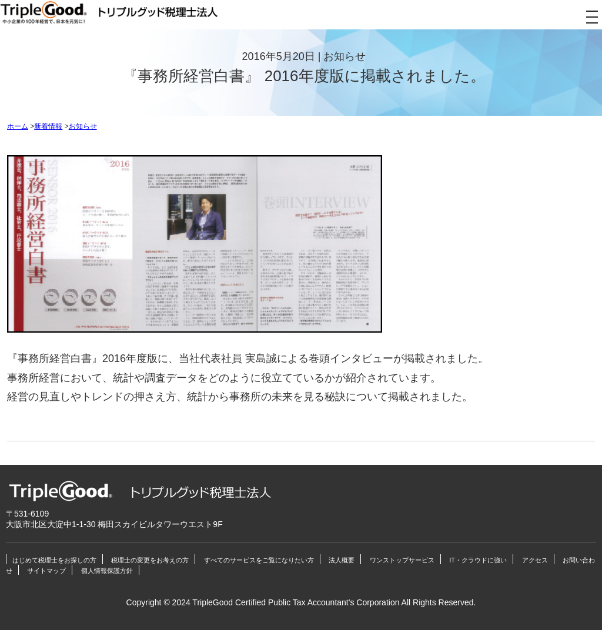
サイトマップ (46, 570)
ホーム (17, 126)
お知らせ (83, 126)
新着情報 (48, 126)
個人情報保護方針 (107, 570)
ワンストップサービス (402, 560)
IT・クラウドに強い (478, 560)
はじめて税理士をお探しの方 (54, 560)
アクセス (535, 560)
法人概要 (341, 560)
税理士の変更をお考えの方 (150, 560)
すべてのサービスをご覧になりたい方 (259, 560)
